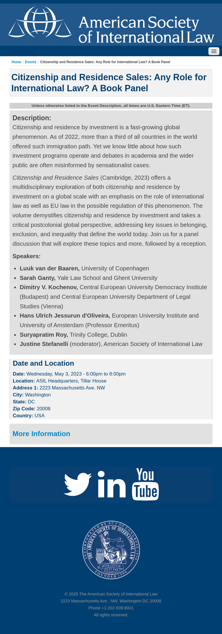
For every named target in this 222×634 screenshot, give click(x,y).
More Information (41, 434)
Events (30, 62)
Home (16, 62)
